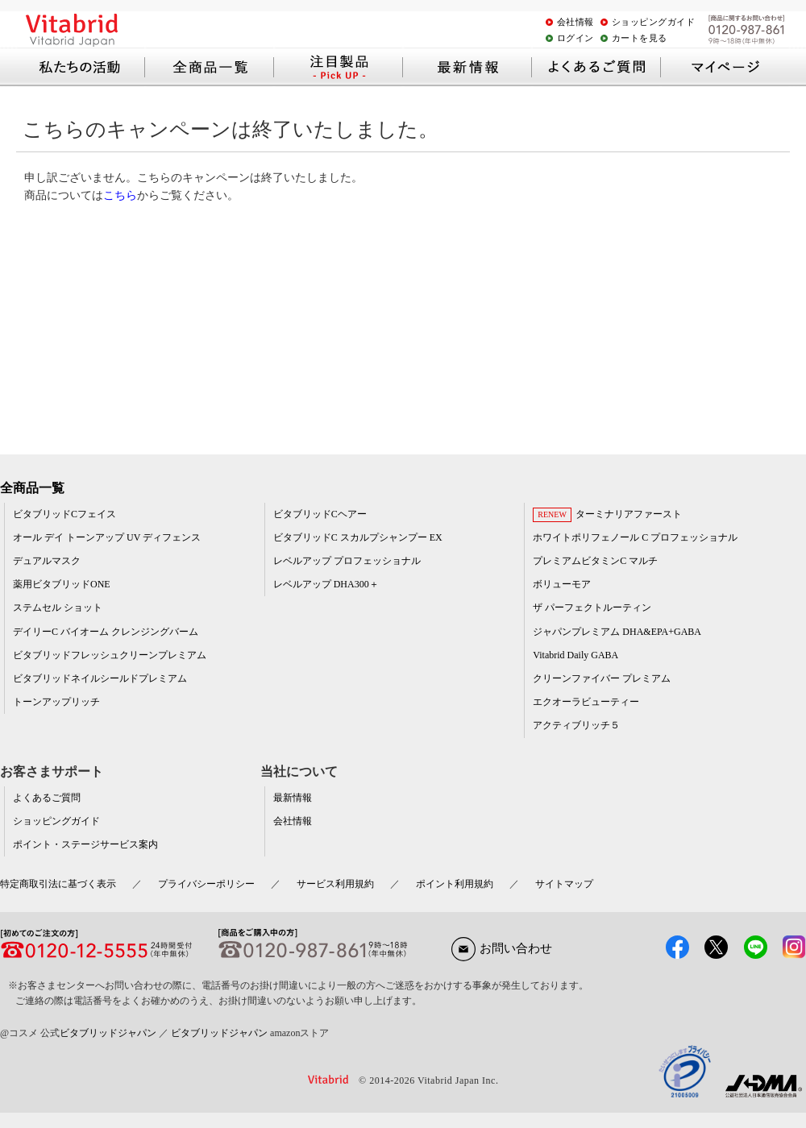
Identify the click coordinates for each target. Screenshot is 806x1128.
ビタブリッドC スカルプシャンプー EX (357, 537)
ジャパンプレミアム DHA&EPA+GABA (617, 631)
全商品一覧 (32, 488)
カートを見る (639, 38)
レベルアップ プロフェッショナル (347, 560)
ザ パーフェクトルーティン (592, 607)
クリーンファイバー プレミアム (602, 678)
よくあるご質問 (47, 797)
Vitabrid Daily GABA (575, 655)
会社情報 (575, 22)
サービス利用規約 (335, 884)
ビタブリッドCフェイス (64, 514)
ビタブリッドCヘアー (320, 514)
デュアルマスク (47, 560)
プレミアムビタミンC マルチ (595, 560)
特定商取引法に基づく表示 (58, 884)
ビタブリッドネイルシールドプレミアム (100, 678)
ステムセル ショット (57, 607)
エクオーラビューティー (586, 701)
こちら (120, 195)
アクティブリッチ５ (576, 725)
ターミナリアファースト (628, 514)
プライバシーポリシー (206, 884)
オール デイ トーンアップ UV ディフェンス (107, 537)
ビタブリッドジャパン (108, 1033)
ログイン (575, 38)
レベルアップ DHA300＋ (326, 584)
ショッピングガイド (654, 22)
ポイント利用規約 (454, 884)
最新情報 (292, 797)
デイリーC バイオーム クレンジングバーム (105, 631)
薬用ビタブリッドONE (61, 584)
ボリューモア (562, 584)
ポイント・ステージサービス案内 (85, 844)
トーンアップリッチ (56, 701)
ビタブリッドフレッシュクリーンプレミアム (109, 655)
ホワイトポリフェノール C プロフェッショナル (635, 537)
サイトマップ (564, 884)
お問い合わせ (501, 948)
